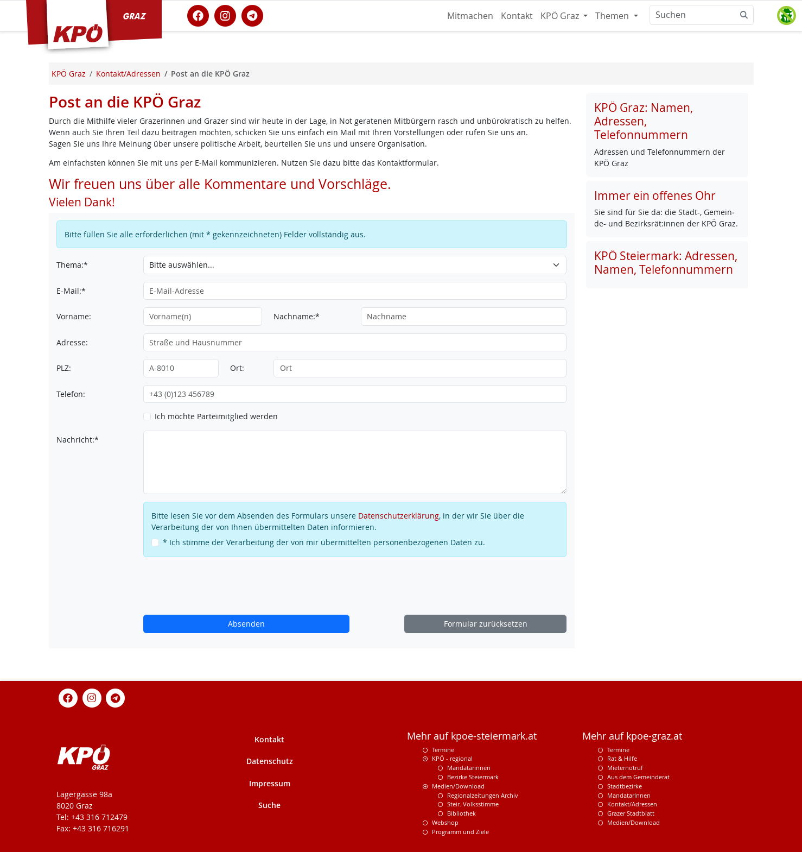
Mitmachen (470, 16)
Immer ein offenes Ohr (655, 195)
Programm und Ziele (460, 832)
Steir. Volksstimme (473, 804)
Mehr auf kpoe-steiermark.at (472, 736)
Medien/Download (458, 786)
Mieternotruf (625, 767)
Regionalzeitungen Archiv (482, 795)
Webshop (445, 822)
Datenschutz (269, 761)
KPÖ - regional (452, 758)
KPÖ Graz (560, 16)
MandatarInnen (629, 795)
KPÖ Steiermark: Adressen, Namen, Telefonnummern (665, 262)
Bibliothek (461, 813)
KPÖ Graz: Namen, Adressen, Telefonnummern (643, 121)
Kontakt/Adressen (632, 804)
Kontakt (517, 16)
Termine (443, 750)
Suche (269, 805)
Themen (613, 16)
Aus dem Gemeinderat (638, 777)
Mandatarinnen (469, 767)
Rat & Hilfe (622, 758)
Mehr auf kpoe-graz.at (632, 736)
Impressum (269, 783)
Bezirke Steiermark (473, 777)
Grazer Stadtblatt (630, 813)
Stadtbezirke (624, 786)
